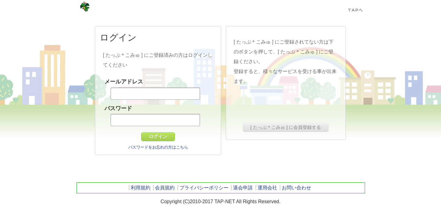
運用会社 (267, 187)
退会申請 (243, 187)
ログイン (158, 136)
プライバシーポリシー (203, 187)
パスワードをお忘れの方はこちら (158, 147)
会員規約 (165, 187)
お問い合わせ (296, 187)
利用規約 (140, 187)
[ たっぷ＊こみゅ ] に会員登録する (286, 127)
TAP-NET (84, 7)
